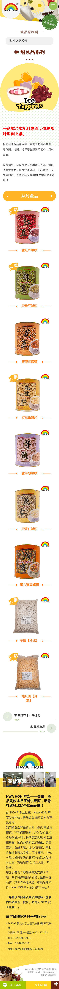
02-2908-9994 (23, 938)
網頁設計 (52, 975)
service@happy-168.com (29, 949)
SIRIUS (43, 975)
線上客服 (16, 985)
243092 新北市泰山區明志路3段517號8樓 (30, 925)
